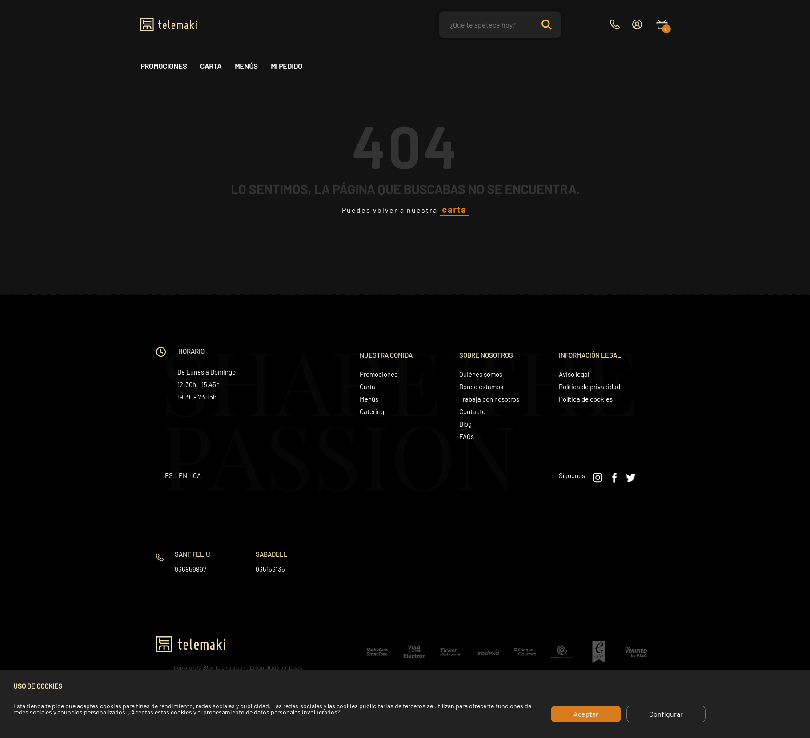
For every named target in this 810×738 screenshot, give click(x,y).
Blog (465, 424)
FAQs (466, 436)
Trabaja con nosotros (489, 399)
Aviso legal (574, 374)
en (183, 475)
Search (546, 25)
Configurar (666, 714)
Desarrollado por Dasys (276, 667)
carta (454, 209)
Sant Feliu (192, 554)
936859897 (190, 569)
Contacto (472, 411)
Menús (246, 66)
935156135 (270, 569)
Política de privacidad (589, 387)
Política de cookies (586, 399)
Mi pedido (286, 66)
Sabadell (272, 554)
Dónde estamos (481, 387)
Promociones (163, 66)
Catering (372, 411)
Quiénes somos (480, 374)
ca (197, 475)
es (169, 475)
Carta (210, 66)
